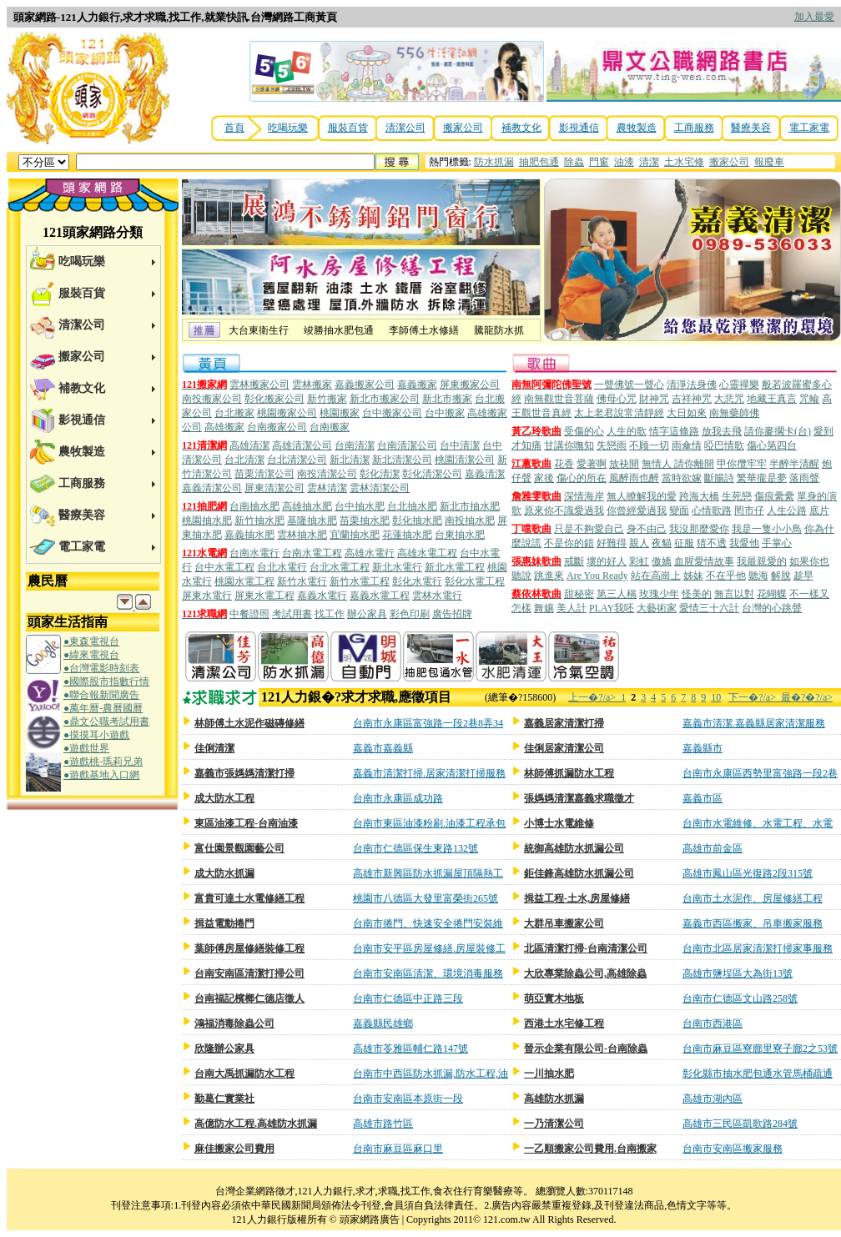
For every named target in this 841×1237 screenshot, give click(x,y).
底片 (819, 510)
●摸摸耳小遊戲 (96, 735)
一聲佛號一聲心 (629, 384)
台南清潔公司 (407, 445)
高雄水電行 (370, 553)
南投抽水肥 (470, 520)
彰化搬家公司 (274, 399)
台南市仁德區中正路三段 (408, 998)
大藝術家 (657, 608)
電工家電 (809, 127)
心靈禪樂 (739, 384)
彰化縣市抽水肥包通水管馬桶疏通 (757, 1073)
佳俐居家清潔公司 (564, 748)
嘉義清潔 (485, 474)
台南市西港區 (712, 1023)
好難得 (612, 543)
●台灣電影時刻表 (101, 668)
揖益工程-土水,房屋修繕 (577, 898)
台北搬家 (234, 413)
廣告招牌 (452, 614)
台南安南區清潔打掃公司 (249, 973)
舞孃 (544, 608)
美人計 (571, 608)
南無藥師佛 (734, 413)
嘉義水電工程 (380, 595)
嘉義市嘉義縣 (383, 748)
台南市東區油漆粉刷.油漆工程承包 (429, 823)
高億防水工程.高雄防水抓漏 (255, 1123)
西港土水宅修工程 (564, 1023)
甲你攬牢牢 (742, 464)
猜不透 (712, 543)
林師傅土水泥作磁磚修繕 (249, 723)
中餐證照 (249, 614)
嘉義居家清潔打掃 (564, 723)
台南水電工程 (312, 553)
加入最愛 (814, 17)
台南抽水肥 (254, 506)
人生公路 (787, 510)
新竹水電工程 (360, 581)
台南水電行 (254, 553)
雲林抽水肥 (302, 535)
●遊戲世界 (86, 748)
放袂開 (624, 464)
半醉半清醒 (794, 464)
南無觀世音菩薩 (559, 399)
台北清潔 (244, 459)
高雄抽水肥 (307, 506)
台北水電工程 (340, 567)
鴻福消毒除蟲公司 (234, 1023)
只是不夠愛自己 (589, 529)
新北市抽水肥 (470, 506)
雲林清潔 (327, 488)
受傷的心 (584, 431)
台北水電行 (282, 567)
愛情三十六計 (709, 608)
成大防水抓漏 (224, 873)
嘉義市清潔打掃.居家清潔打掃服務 (429, 773)
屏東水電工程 (264, 595)
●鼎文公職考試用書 (106, 721)
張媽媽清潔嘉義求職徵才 (579, 798)
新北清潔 (350, 459)
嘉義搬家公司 (365, 384)
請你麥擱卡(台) (777, 431)
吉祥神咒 (692, 399)
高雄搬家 (224, 427)
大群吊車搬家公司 (564, 923)
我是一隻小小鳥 (767, 529)
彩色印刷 (410, 614)
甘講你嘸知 (569, 445)
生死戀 (737, 496)
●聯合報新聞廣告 (101, 695)
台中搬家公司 (392, 413)
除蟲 (574, 162)
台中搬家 (445, 413)
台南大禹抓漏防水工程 (244, 1073)
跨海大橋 (699, 496)
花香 (564, 464)
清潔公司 (405, 127)
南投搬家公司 (212, 399)
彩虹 (639, 561)
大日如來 (687, 413)
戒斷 (574, 561)
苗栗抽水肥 (365, 520)
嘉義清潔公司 (212, 488)
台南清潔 (355, 445)
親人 (639, 543)
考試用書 (292, 614)
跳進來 (549, 575)
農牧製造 (637, 127)
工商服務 (694, 127)
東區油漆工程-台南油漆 (246, 823)
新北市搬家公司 (385, 399)
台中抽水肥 (360, 506)
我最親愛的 (762, 561)
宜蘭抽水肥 (355, 535)
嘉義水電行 (322, 595)
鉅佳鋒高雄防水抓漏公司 (579, 873)
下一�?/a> (754, 697)
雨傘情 (687, 445)
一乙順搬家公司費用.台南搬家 (590, 1148)
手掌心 (777, 543)
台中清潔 (460, 445)
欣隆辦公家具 (224, 1048)
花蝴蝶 (772, 594)
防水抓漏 (494, 162)
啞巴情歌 (724, 445)
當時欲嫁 (682, 478)
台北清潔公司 (297, 459)
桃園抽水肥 (207, 520)
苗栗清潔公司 (264, 474)
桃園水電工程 (244, 581)
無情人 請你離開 (678, 464)
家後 (544, 478)
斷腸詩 (719, 478)
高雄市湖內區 (712, 1098)
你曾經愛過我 (637, 510)
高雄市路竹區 (383, 1123)
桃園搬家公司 (287, 413)
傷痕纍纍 (774, 496)
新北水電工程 (455, 567)
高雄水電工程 (427, 553)
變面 (679, 510)
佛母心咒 (617, 399)
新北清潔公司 (402, 459)
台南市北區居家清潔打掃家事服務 (757, 948)
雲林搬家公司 (259, 384)
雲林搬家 (312, 384)
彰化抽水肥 (417, 520)
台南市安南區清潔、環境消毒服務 (428, 973)
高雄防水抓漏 (554, 1098)
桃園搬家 (340, 413)
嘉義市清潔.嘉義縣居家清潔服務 (753, 723)
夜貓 (662, 543)
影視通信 (579, 127)
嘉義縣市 (702, 748)
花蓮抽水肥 (407, 535)
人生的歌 (627, 431)
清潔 (649, 162)
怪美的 (697, 594)
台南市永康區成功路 (398, 798)
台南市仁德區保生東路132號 (415, 848)
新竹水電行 (302, 581)
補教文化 (521, 127)
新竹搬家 (327, 399)
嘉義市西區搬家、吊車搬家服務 (752, 923)
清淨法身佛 (692, 384)
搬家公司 (463, 127)
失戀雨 (612, 445)
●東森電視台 (91, 641)
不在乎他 (726, 575)
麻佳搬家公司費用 (234, 1148)
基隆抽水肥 (312, 520)
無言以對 (734, 594)
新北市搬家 (447, 399)
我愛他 (744, 543)
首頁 (234, 127)
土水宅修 (684, 162)
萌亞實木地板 (554, 998)
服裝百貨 (348, 127)
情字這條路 (674, 431)
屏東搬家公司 (470, 384)
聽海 (758, 575)
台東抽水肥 (460, 535)
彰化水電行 (417, 581)
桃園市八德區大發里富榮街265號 (425, 898)
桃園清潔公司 (465, 459)
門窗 (599, 162)
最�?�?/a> (807, 697)
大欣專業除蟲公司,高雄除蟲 (585, 973)
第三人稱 (617, 594)
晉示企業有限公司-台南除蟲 (585, 1048)
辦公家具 (367, 614)
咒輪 (809, 399)
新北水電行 (397, 567)
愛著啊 (592, 464)
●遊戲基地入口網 (101, 775)
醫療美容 (751, 127)
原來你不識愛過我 (564, 510)
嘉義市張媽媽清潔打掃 (244, 773)
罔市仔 (749, 510)
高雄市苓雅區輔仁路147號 (410, 1048)
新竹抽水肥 (259, 520)
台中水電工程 (224, 567)
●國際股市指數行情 (106, 681)
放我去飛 (722, 431)
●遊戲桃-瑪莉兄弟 (103, 761)
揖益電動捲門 (224, 923)
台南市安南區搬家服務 (732, 1148)
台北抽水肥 (412, 506)
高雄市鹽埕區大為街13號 (737, 973)
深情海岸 (584, 496)
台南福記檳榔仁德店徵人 (249, 998)
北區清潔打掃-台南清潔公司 (585, 948)
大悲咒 (729, 399)
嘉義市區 (702, 798)
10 (716, 697)
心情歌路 (712, 510)
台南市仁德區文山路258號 (740, 998)
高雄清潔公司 (302, 445)
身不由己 (647, 529)
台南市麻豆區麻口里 (398, 1148)
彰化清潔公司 (432, 474)
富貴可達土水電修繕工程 (249, 898)
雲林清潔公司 (380, 488)
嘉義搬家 (417, 384)
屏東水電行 (207, 595)
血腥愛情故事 (704, 561)
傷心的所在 (581, 478)
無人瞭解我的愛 (642, 496)
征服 (684, 543)
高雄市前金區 (712, 848)
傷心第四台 (772, 445)
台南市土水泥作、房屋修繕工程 (752, 898)
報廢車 (769, 162)
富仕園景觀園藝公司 (239, 848)
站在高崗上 (656, 575)
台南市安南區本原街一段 (408, 1098)
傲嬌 (662, 561)
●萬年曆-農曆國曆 (103, 708)
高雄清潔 (249, 445)
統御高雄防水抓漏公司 (574, 848)
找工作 (330, 614)
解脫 (781, 575)
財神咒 (654, 399)
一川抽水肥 (549, 1073)
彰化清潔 (380, 474)
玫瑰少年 (659, 594)
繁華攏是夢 (762, 478)
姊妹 (693, 575)
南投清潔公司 (327, 474)
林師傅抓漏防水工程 (569, 773)
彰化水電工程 (475, 581)
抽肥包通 (539, 162)
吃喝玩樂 (288, 127)
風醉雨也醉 (634, 478)
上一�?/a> (594, 697)
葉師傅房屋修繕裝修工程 (249, 948)
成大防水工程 (224, 798)
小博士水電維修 (559, 823)
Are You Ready (597, 575)
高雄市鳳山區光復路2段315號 (747, 873)
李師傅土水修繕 (424, 330)
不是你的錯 (569, 543)
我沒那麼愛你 (699, 529)
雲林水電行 (437, 595)
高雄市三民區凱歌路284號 (740, 1123)
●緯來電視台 (91, 655)
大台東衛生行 (259, 330)
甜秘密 (579, 594)
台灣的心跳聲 (772, 608)
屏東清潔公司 (274, 488)
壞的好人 (607, 561)
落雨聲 (804, 478)
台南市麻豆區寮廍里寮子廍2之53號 (760, 1048)
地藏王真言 (772, 399)
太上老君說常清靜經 (619, 413)
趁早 (803, 575)
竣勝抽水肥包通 (339, 330)
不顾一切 (649, 445)
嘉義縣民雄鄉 (383, 1023)
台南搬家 (330, 427)
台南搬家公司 (277, 427)
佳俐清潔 (214, 748)
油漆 (624, 162)
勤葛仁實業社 (224, 1098)
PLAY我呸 (611, 608)
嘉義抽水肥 (249, 535)
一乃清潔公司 (554, 1123)
